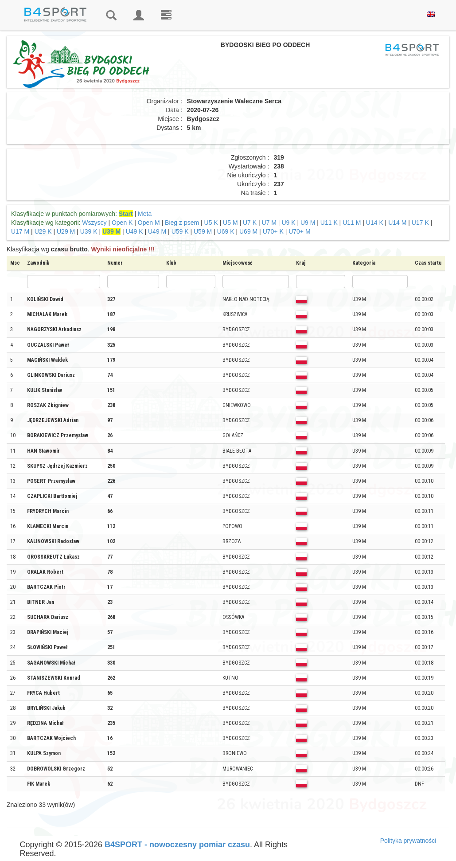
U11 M (352, 222)
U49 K (134, 231)
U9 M (307, 222)
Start (126, 213)
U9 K (288, 222)
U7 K (250, 222)
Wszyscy (94, 222)
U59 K (180, 231)
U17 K (420, 222)
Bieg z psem (182, 222)
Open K (122, 222)
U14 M (397, 222)
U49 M (157, 231)
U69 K (225, 231)
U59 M (203, 231)
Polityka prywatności (408, 840)
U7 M (269, 222)
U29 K (43, 231)
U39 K (88, 231)
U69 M (248, 231)
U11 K (329, 222)
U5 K (211, 222)
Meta (145, 213)
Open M (149, 222)
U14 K (374, 222)
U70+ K (273, 231)
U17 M (20, 231)
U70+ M (299, 231)
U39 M (111, 231)
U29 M (66, 231)
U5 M (230, 222)
